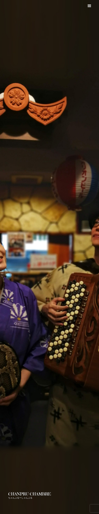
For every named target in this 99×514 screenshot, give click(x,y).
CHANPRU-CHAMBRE (29, 493)
